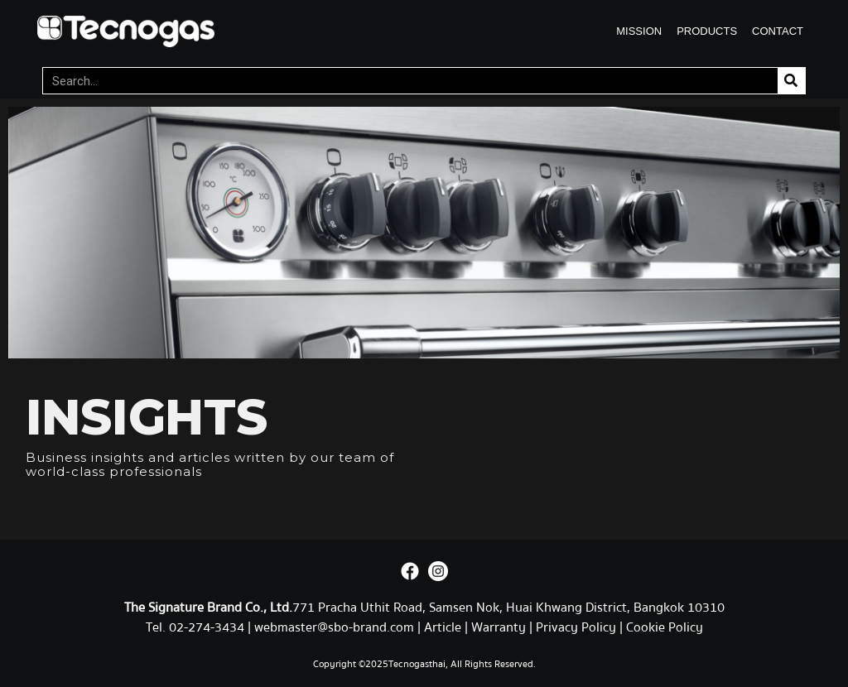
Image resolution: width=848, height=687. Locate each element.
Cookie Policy (664, 627)
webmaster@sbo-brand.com (334, 627)
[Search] (791, 81)
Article (442, 627)
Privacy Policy (576, 627)
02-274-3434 (208, 627)
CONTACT (777, 31)
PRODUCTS (707, 31)
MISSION (639, 31)
